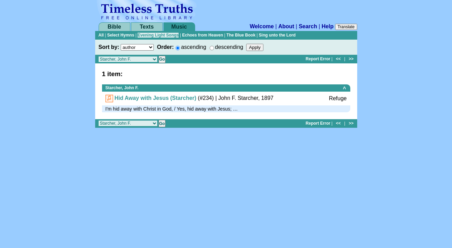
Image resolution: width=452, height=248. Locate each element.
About (286, 26)
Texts (147, 27)
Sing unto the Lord (277, 35)
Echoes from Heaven (202, 35)
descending (229, 47)
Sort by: (109, 47)
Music (179, 27)
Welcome (262, 26)
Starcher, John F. (122, 87)
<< (338, 58)
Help (328, 26)
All (101, 35)
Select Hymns (120, 35)
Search (308, 26)
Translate (346, 26)
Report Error (318, 58)
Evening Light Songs (158, 35)
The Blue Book (241, 35)
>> (351, 58)
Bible (114, 27)
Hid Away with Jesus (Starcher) (155, 98)
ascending (193, 47)
